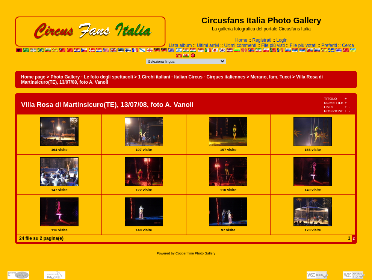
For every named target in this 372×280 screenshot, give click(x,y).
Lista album (180, 45)
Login (282, 40)
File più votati (303, 45)
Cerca (348, 45)
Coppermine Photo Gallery (195, 253)
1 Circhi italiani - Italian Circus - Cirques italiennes (191, 77)
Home (241, 40)
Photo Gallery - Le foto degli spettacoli (91, 77)
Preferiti (329, 45)
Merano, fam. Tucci (271, 77)
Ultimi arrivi (208, 45)
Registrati (261, 40)
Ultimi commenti (240, 45)
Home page (33, 77)
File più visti (273, 45)
